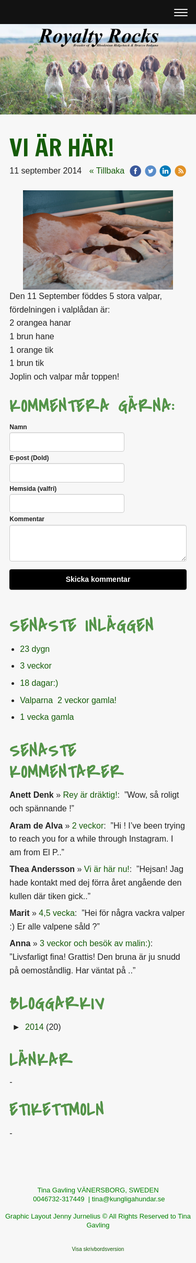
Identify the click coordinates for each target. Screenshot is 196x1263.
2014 (34, 1027)
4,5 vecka (56, 913)
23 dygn (35, 649)
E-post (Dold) (29, 458)
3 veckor (35, 665)
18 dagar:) (39, 683)
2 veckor (87, 825)
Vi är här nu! (107, 869)
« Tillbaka (107, 170)
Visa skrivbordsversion (98, 1249)
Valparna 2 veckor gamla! (68, 700)
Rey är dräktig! (90, 794)
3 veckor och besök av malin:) (95, 943)
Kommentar (26, 519)
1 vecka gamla (47, 717)
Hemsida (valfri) (32, 488)
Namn (18, 427)
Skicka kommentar (98, 579)
